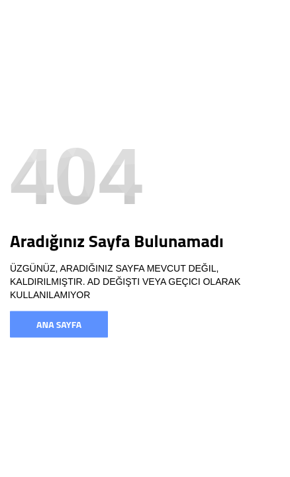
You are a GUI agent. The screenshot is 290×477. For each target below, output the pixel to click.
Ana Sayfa (58, 324)
